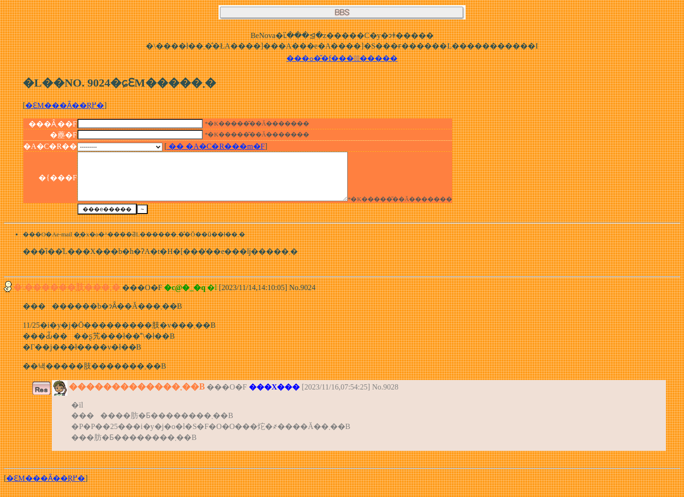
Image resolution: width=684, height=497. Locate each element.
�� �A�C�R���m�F (216, 146)
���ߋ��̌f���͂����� (342, 58)
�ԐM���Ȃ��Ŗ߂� (64, 105)
